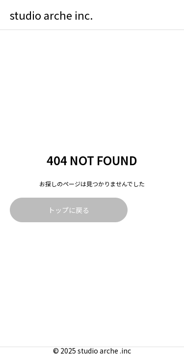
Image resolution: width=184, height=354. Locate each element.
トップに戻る (68, 210)
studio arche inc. (51, 15)
